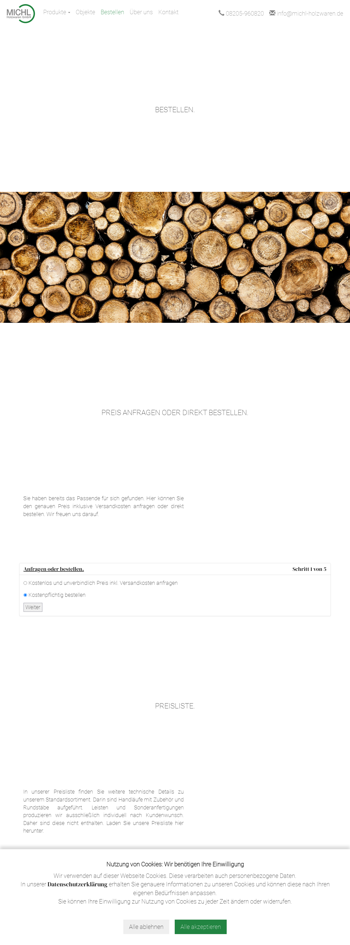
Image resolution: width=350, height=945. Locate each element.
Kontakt (168, 12)
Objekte (85, 12)
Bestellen (112, 12)
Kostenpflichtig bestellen (57, 595)
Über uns (141, 12)
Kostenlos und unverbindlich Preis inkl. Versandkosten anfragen (103, 583)
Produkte (56, 12)
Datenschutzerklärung (77, 884)
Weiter (32, 607)
